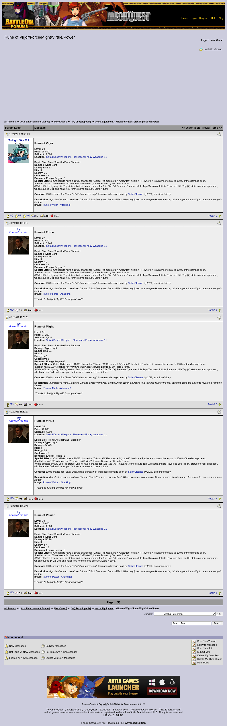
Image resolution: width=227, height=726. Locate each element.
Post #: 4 (212, 498)
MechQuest (90, 709)
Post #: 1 (212, 215)
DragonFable (74, 709)
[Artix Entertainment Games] (35, 121)
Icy (19, 229)
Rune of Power (51, 576)
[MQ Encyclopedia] (81, 121)
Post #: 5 (212, 593)
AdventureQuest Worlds (144, 709)
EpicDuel (105, 709)
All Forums (10, 121)
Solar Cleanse (135, 194)
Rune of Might (50, 388)
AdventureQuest (55, 709)
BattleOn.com (120, 709)
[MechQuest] (60, 121)
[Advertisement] (113, 84)
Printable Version (210, 49)
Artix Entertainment (170, 709)
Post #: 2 (212, 310)
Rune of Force (51, 293)
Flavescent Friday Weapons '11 (90, 157)
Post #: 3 (212, 404)
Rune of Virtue (51, 482)
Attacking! (65, 204)
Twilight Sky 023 (18, 140)
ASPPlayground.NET (113, 723)
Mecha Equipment (104, 121)
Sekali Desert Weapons (59, 157)
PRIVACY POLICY (114, 715)
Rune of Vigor (50, 204)
